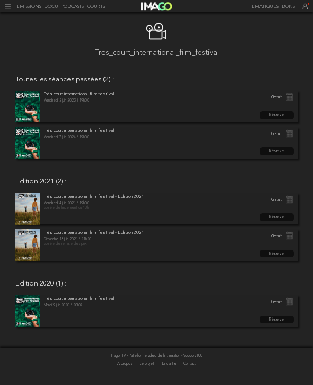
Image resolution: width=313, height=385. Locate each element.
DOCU (51, 7)
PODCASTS (72, 7)
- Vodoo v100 (191, 356)
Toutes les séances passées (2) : (64, 80)
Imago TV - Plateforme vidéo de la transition (146, 356)
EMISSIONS (28, 7)
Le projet (147, 364)
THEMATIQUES (262, 7)
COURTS (96, 7)
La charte (169, 364)
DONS (288, 7)
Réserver (277, 115)
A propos (125, 364)
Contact (189, 364)
